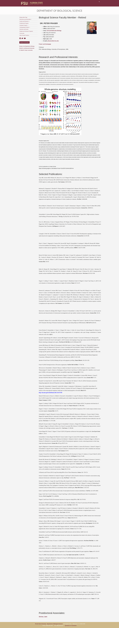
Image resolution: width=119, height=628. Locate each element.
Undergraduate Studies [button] (25, 27)
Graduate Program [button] (24, 25)
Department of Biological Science (59, 10)
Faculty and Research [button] (25, 21)
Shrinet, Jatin (43, 616)
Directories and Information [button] (25, 19)
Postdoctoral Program (24, 23)
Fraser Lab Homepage (45, 44)
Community (22, 33)
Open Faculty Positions (24, 35)
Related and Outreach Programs (26, 31)
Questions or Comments (70, 625)
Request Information (24, 42)
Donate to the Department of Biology (26, 46)
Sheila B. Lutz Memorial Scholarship (26, 48)
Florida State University (40, 623)
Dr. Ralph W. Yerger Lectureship (25, 50)
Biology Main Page (23, 17)
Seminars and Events (24, 29)
